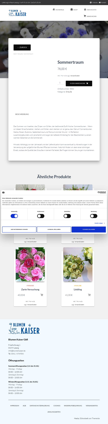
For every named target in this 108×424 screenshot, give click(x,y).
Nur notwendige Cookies (19, 229)
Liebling (78, 289)
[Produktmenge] (61, 83)
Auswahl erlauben (54, 229)
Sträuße (20, 54)
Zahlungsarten (54, 412)
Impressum (14, 406)
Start (15, 54)
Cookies (56, 406)
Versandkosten (75, 76)
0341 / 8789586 (17, 354)
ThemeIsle (96, 418)
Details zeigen (99, 223)
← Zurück (22, 47)
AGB (24, 406)
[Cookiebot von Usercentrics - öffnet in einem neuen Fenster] (95, 192)
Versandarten (92, 406)
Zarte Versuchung (30, 289)
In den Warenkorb (77, 83)
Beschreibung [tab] (22, 114)
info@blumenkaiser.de (16, 351)
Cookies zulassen (89, 229)
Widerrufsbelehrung (73, 406)
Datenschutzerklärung (40, 406)
